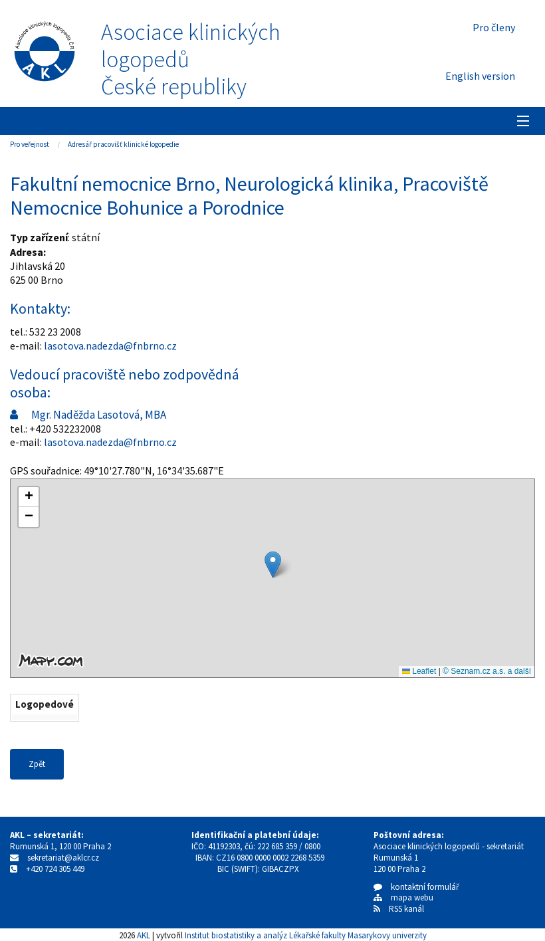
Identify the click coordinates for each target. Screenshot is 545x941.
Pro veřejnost (29, 144)
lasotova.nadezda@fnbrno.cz (110, 345)
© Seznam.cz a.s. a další (487, 671)
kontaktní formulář (416, 886)
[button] (273, 564)
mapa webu (403, 897)
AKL (143, 935)
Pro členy (494, 27)
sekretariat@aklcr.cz (63, 857)
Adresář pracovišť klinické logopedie (123, 144)
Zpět (37, 764)
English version (480, 75)
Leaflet (419, 671)
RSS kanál (406, 908)
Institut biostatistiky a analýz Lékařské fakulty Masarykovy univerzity (306, 935)
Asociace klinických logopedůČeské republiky (190, 59)
